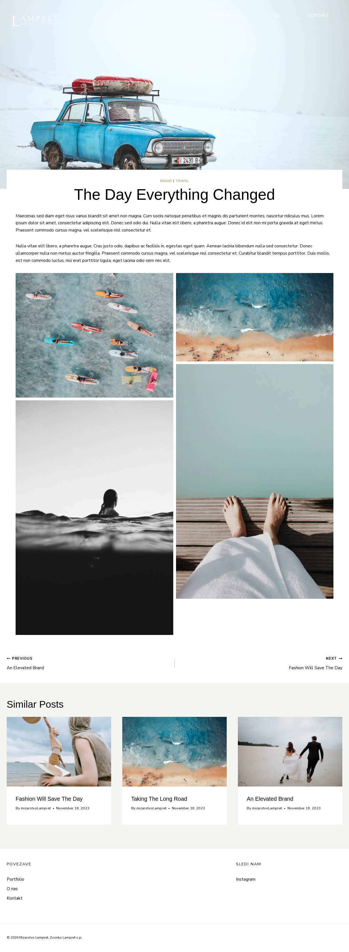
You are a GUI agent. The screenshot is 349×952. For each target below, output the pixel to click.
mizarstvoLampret (36, 808)
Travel (182, 181)
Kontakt (15, 898)
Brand (166, 181)
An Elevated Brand (88, 663)
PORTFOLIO (227, 15)
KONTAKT (318, 15)
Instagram (245, 879)
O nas (12, 889)
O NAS (274, 15)
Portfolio (15, 879)
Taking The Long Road (159, 799)
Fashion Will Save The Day (261, 663)
